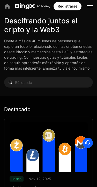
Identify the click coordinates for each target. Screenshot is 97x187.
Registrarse (67, 6)
